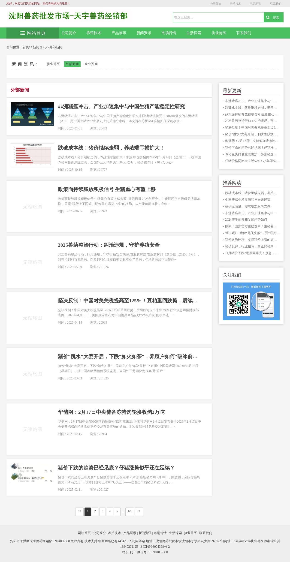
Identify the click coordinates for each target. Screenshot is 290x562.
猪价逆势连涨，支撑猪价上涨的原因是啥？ (252, 239)
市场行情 (168, 33)
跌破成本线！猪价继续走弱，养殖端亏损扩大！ (252, 107)
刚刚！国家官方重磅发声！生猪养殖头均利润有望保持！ (252, 226)
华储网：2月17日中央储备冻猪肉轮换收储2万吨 (252, 141)
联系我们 (275, 3)
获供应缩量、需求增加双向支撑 (247, 206)
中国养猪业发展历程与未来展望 (247, 199)
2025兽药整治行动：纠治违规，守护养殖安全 (252, 121)
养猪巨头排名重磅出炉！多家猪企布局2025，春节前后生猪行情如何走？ (252, 154)
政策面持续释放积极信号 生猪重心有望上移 (252, 114)
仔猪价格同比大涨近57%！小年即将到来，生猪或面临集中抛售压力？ (252, 161)
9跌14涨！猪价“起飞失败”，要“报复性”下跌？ (252, 233)
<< (79, 511)
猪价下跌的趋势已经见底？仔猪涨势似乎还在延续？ (252, 147)
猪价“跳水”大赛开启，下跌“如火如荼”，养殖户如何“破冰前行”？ (252, 134)
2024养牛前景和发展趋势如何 (246, 219)
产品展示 (255, 3)
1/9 (129, 511)
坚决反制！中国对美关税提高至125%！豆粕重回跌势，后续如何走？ (252, 127)
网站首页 (32, 33)
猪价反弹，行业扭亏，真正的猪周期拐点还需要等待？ (252, 246)
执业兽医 (218, 33)
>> (139, 511)
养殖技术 (235, 3)
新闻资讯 (143, 33)
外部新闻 (55, 47)
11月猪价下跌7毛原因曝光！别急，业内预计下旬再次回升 (252, 253)
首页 (26, 47)
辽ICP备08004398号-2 (154, 546)
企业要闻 (91, 64)
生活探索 (193, 33)
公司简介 (215, 3)
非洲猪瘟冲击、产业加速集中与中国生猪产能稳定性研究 (252, 101)
